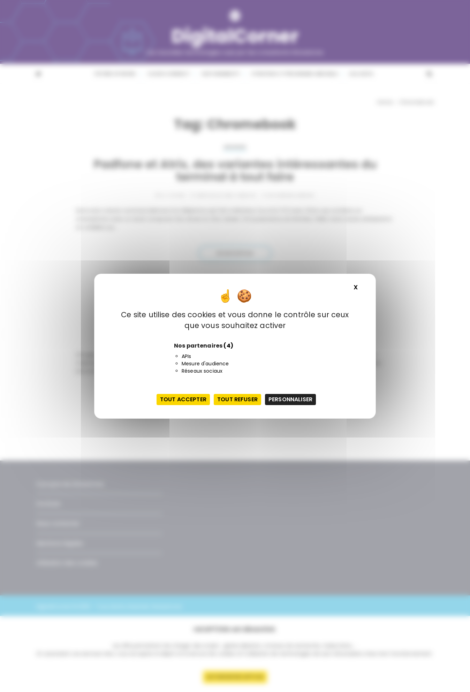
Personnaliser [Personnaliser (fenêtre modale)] (290, 399)
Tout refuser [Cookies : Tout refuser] (237, 399)
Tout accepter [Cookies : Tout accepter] (183, 399)
